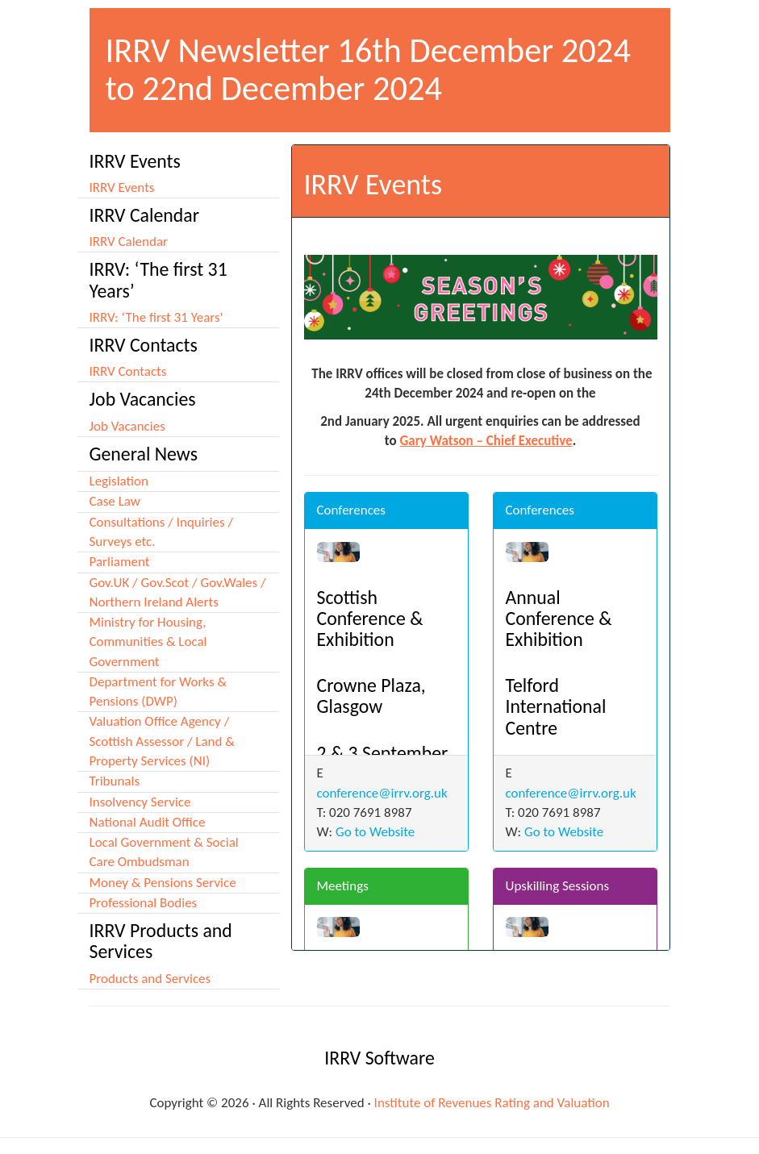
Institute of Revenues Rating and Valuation (492, 1102)
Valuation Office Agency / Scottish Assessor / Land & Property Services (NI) (162, 741)
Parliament (120, 561)
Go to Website (375, 831)
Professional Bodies (144, 902)
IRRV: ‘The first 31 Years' (156, 317)
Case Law (115, 501)
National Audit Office (148, 822)
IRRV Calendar (129, 241)
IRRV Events (122, 187)
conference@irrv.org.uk (382, 793)
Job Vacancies (127, 426)
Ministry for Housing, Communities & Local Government (148, 642)
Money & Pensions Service (163, 882)
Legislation (119, 481)
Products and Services (150, 978)
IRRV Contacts (128, 371)
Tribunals (115, 781)
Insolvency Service (140, 802)
